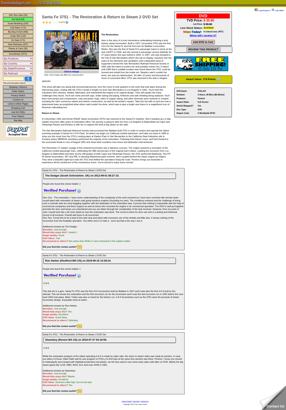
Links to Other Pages (18, 104)
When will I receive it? (203, 35)
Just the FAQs (18, 112)
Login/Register (262, 11)
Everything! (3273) (18, 54)
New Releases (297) (18, 44)
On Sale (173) (18, 40)
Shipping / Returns (18, 87)
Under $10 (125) (18, 36)
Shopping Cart (18, 108)
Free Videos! (18, 116)
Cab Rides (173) (18, 27)
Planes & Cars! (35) (18, 48)
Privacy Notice (18, 95)
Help (275, 11)
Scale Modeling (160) (18, 23)
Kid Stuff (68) (18, 19)
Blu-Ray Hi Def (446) (18, 32)
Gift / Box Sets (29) (18, 15)
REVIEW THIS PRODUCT (203, 49)
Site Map (18, 120)
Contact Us (18, 99)
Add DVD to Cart (203, 42)
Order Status (18, 91)
